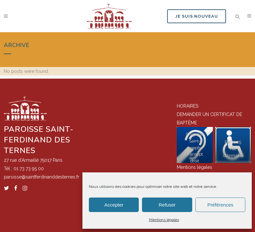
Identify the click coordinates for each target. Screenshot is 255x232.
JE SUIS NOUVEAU (196, 16)
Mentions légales (164, 220)
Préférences (220, 205)
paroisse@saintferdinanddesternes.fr (41, 176)
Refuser (167, 205)
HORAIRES (187, 105)
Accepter (113, 205)
